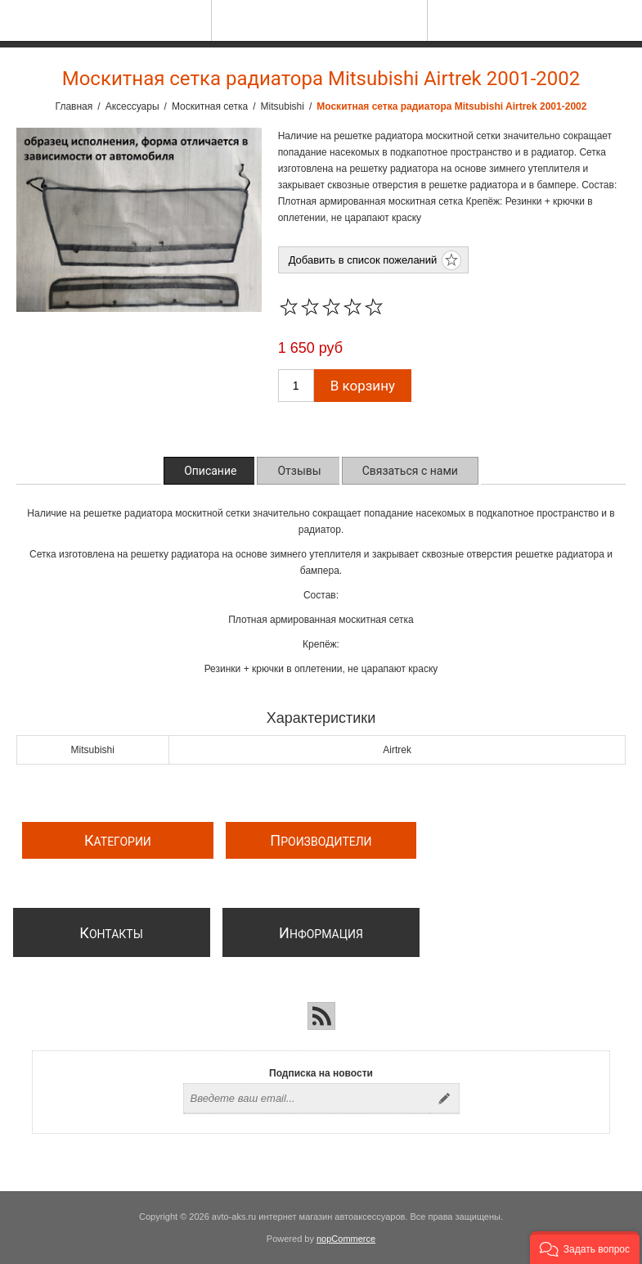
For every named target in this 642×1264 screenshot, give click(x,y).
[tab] (210, 471)
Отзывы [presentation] (299, 470)
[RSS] (321, 1016)
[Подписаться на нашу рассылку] (306, 1098)
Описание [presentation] (210, 470)
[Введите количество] (296, 385)
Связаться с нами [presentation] (410, 470)
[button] (585, 1247)
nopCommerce (346, 1239)
